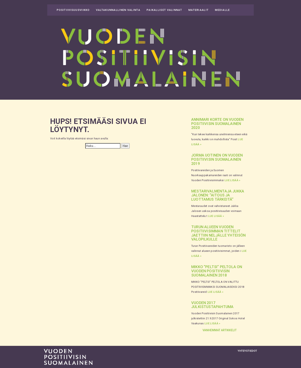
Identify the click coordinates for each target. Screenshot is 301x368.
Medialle (222, 9)
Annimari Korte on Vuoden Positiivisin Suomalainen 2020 (217, 123)
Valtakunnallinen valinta (118, 9)
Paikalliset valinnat (164, 9)
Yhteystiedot (247, 350)
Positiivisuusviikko (73, 9)
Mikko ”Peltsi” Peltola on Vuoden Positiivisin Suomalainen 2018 (216, 271)
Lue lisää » (232, 180)
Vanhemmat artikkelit (220, 330)
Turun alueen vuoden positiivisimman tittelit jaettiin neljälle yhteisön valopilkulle (218, 233)
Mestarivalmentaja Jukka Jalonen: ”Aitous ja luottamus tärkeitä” (217, 195)
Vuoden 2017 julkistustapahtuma (212, 305)
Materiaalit (198, 9)
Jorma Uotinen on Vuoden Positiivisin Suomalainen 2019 (217, 159)
